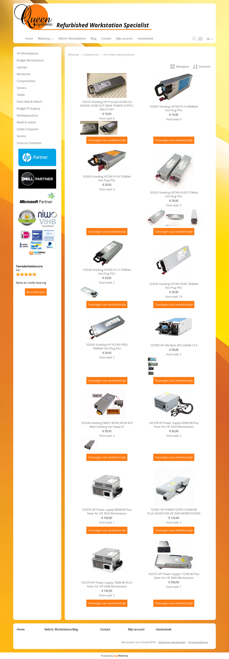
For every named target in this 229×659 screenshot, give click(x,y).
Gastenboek (145, 38)
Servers (21, 88)
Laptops (22, 67)
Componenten (26, 81)
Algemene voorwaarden (172, 642)
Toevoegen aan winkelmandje (107, 140)
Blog (93, 38)
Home (29, 38)
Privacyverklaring (198, 642)
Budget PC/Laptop (28, 108)
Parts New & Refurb (29, 102)
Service (21, 136)
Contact (106, 38)
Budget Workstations (30, 60)
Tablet (21, 95)
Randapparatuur (27, 115)
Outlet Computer (28, 129)
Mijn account (124, 38)
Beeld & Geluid (26, 122)
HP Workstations (27, 53)
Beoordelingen (35, 292)
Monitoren (23, 74)
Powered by (114, 655)
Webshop (46, 38)
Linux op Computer (29, 143)
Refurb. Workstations (72, 38)
